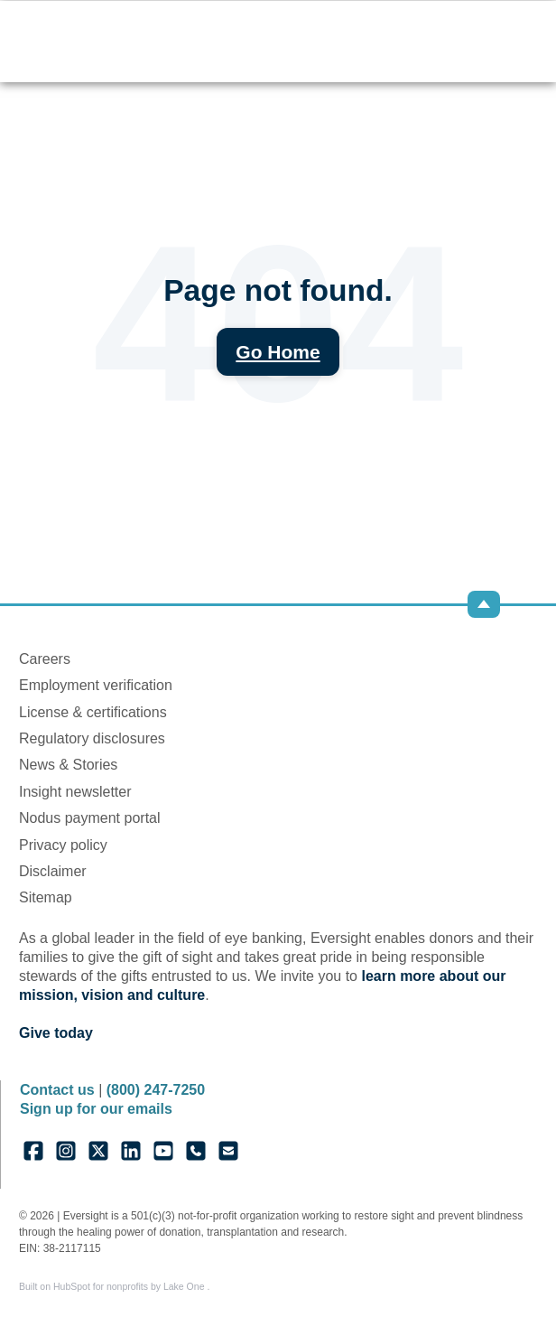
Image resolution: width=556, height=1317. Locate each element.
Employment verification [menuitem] (95, 685)
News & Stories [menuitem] (68, 764)
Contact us (57, 1090)
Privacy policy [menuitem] (63, 845)
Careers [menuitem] (44, 659)
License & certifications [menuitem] (93, 712)
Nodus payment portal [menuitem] (90, 818)
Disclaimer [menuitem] (53, 871)
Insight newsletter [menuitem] (75, 791)
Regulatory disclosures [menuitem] (92, 738)
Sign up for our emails (96, 1108)
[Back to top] (484, 604)
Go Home (278, 351)
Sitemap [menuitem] (45, 897)
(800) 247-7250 (156, 1090)
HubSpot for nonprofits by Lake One (130, 1286)
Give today (56, 1033)
